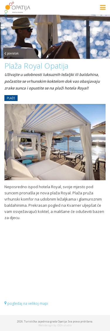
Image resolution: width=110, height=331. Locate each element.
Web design (45, 325)
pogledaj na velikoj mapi (26, 303)
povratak (11, 53)
